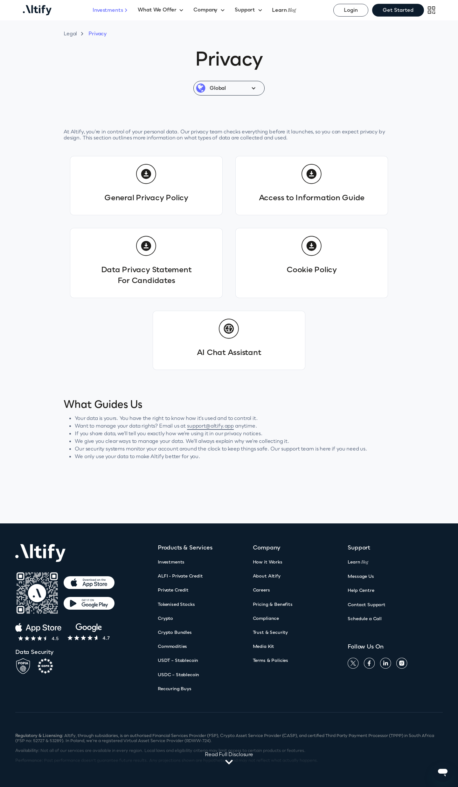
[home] (58, 10)
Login (351, 10)
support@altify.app (210, 425)
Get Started (398, 10)
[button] (160, 10)
